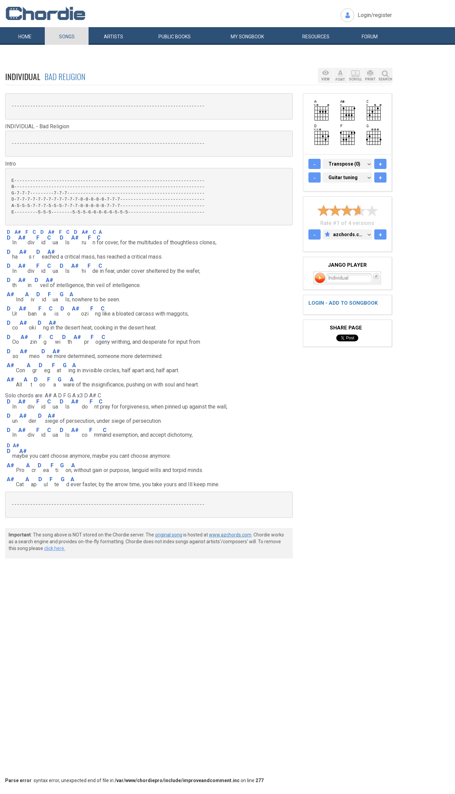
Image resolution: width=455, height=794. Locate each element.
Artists (113, 36)
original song (168, 534)
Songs (67, 36)
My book (247, 36)
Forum (370, 36)
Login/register (375, 15)
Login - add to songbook (343, 303)
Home (25, 36)
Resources (315, 36)
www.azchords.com (230, 534)
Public (174, 36)
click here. (54, 548)
